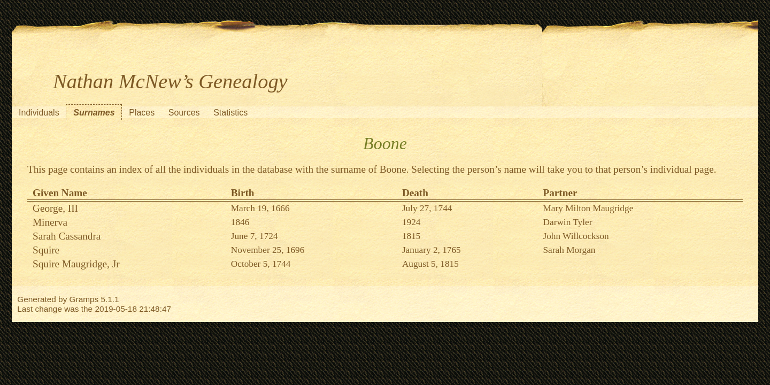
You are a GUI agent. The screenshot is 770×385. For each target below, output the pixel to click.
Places (142, 112)
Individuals (39, 112)
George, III (55, 208)
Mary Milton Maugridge (588, 208)
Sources (184, 112)
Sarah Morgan (569, 250)
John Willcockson (576, 236)
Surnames (93, 112)
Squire (46, 250)
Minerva (50, 222)
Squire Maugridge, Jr (76, 264)
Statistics (230, 112)
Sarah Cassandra (67, 236)
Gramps (84, 299)
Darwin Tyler (567, 222)
